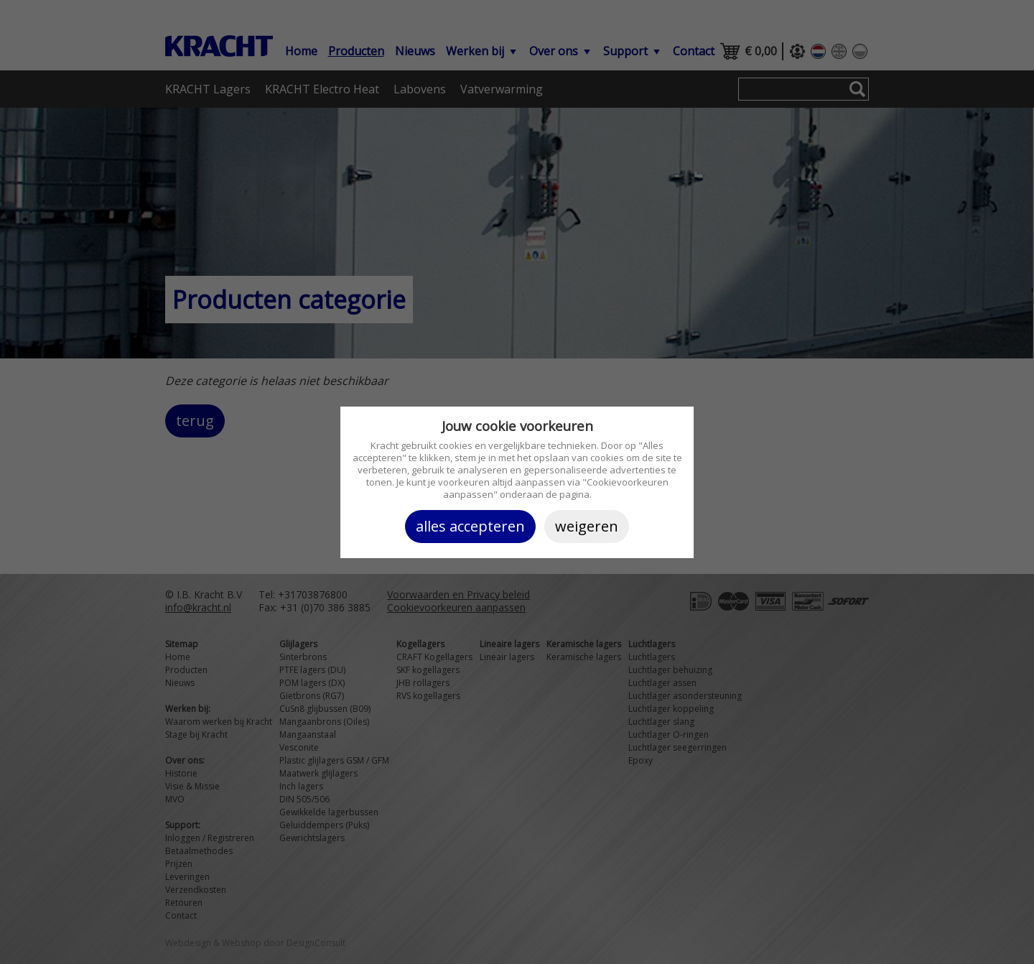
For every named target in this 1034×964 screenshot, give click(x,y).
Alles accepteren (470, 526)
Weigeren (586, 526)
